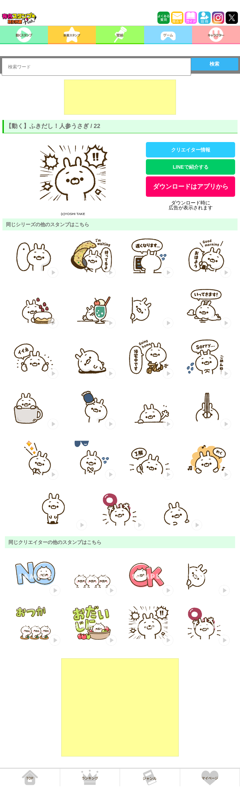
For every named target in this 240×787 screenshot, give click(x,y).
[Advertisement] (120, 97)
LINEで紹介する (191, 167)
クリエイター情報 (190, 150)
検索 (214, 64)
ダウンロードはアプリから (190, 186)
